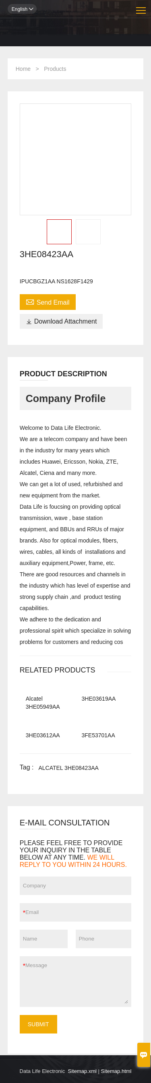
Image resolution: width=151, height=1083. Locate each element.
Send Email (48, 301)
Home (23, 69)
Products (55, 69)
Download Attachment (61, 321)
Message (76, 981)
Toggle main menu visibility (141, 7)
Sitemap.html (116, 1071)
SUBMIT (38, 1024)
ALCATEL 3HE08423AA (68, 768)
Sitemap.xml (82, 1071)
